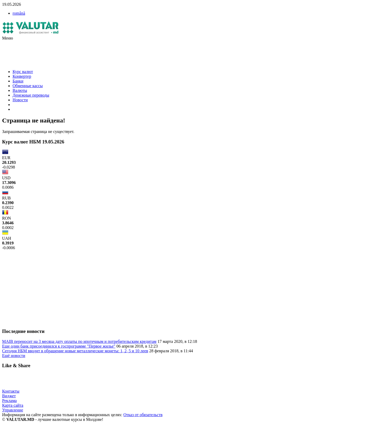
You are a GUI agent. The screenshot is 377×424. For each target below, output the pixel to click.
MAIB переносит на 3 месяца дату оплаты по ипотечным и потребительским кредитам (79, 341)
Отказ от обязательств (142, 414)
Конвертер (22, 76)
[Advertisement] (97, 52)
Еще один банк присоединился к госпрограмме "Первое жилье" (58, 346)
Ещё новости (13, 355)
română (19, 13)
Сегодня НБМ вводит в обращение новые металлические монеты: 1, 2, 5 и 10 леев (75, 351)
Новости (20, 100)
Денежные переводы (31, 95)
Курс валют (23, 71)
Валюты (20, 90)
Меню (7, 38)
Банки (18, 81)
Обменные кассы (28, 85)
